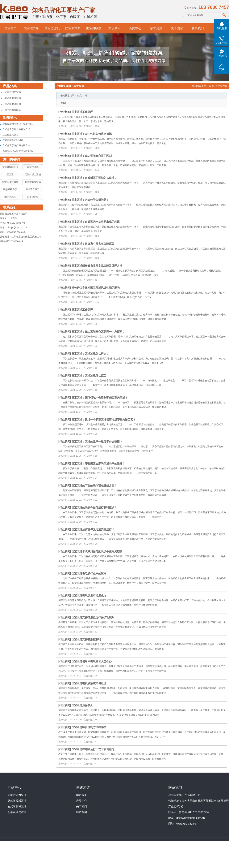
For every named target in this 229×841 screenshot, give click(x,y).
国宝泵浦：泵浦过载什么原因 (89, 375)
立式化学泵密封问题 (12, 140)
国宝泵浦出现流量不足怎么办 (89, 595)
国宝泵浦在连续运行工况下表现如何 (93, 749)
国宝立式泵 (73, 28)
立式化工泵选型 (10, 134)
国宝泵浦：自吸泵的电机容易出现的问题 (96, 221)
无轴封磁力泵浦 (13, 92)
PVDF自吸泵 (32, 189)
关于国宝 (177, 28)
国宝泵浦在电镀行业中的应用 (89, 573)
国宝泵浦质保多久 (82, 705)
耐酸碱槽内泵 (10, 189)
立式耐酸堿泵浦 (13, 103)
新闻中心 (135, 28)
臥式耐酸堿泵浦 (13, 98)
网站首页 (81, 794)
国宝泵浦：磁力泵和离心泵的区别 (92, 155)
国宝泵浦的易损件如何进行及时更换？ (94, 507)
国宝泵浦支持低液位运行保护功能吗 (93, 617)
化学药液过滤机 (13, 109)
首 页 (211, 86)
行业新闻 (64, 111)
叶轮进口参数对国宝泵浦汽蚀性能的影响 (96, 287)
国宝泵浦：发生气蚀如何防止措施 (92, 133)
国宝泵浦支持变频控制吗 (86, 639)
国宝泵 (10, 174)
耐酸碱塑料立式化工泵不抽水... (18, 124)
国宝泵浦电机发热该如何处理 (89, 683)
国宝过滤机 (52, 28)
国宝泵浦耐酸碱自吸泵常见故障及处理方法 (97, 265)
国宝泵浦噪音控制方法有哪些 (89, 727)
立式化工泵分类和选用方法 (16, 145)
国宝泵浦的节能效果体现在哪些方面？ (94, 485)
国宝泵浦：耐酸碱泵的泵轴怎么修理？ (94, 177)
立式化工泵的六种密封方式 (16, 129)
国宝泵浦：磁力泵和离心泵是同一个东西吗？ (98, 331)
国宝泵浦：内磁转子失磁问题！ (90, 199)
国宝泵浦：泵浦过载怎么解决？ (90, 353)
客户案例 (81, 812)
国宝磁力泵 (31, 28)
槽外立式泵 (10, 197)
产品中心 (81, 800)
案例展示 (114, 28)
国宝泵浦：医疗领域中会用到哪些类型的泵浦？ (100, 397)
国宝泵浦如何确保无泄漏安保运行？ (93, 529)
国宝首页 (10, 28)
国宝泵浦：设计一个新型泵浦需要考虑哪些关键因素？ (104, 419)
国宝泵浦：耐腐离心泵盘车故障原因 (93, 243)
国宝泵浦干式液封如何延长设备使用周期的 (97, 551)
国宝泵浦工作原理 (82, 111)
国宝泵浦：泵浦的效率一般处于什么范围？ (97, 441)
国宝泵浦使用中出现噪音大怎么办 (92, 661)
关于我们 (81, 806)
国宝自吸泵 (93, 28)
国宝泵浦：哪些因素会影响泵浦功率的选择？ (98, 463)
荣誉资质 (156, 28)
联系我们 (198, 28)
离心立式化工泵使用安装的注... (18, 150)
